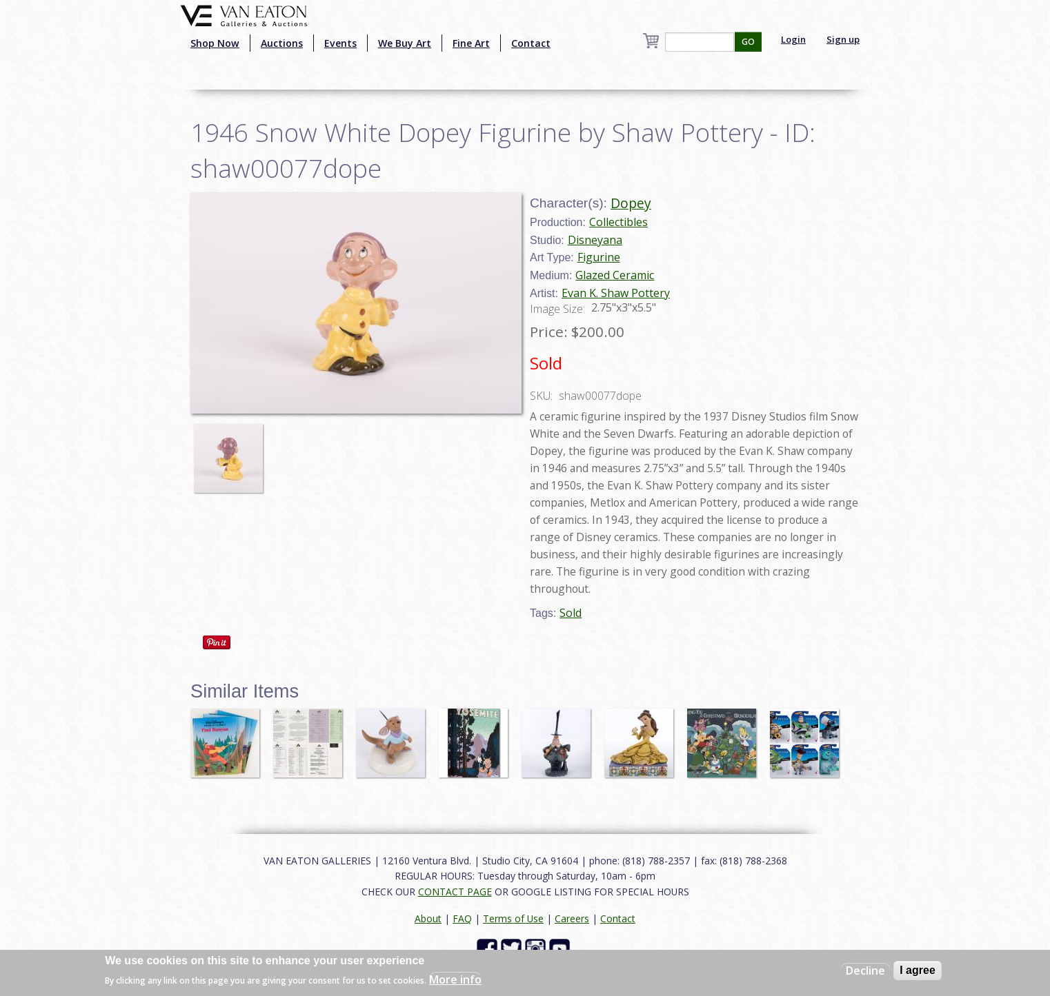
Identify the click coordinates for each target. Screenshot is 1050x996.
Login (793, 39)
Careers (572, 918)
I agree (917, 970)
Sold (570, 612)
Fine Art (471, 43)
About (428, 918)
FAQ (462, 918)
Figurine (598, 257)
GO (748, 42)
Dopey (631, 203)
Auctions (282, 43)
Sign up (843, 39)
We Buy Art (404, 43)
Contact (531, 43)
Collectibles (618, 222)
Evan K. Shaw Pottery (616, 293)
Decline (865, 970)
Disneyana (595, 239)
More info (455, 979)
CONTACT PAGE (455, 891)
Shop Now (214, 43)
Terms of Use (513, 918)
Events (340, 43)
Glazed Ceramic (614, 275)
